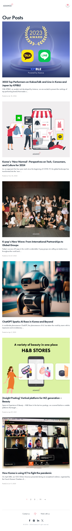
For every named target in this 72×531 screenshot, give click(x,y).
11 (40, 499)
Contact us (26, 514)
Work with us (45, 514)
